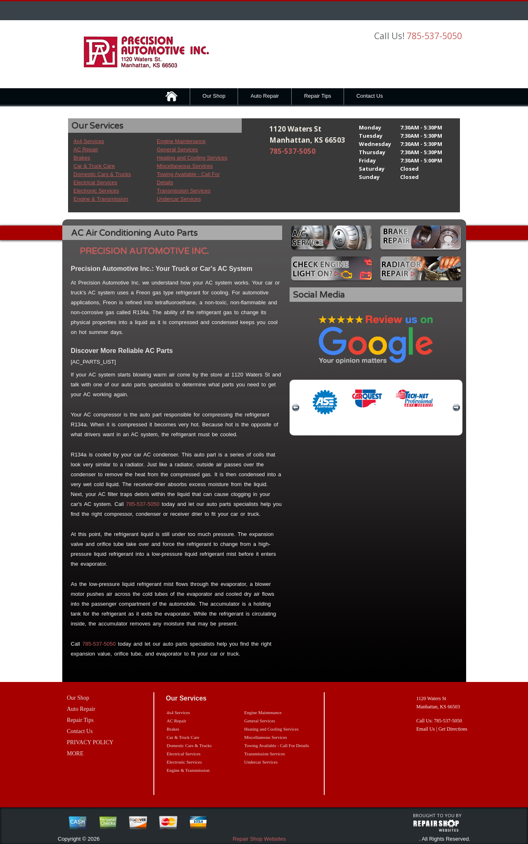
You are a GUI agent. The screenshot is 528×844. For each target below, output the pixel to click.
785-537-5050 (434, 36)
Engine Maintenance (181, 141)
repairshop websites (436, 826)
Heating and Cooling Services (192, 158)
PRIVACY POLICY (90, 742)
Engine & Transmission (100, 199)
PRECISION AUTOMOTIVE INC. (144, 251)
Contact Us (369, 96)
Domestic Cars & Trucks (102, 174)
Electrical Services (95, 182)
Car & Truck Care (94, 166)
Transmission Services (183, 191)
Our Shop (214, 96)
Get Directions (452, 729)
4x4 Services (88, 141)
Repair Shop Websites (259, 839)
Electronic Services (96, 191)
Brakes (81, 158)
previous (296, 408)
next (456, 408)
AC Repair (85, 149)
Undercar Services (179, 199)
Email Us (425, 729)
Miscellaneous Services (185, 166)
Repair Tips (317, 96)
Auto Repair (264, 96)
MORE (75, 753)
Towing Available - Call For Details (276, 745)
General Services (177, 149)
